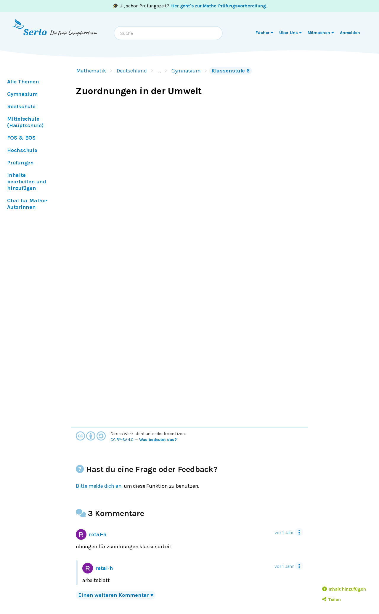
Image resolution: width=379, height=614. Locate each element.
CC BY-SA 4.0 (122, 439)
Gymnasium (186, 70)
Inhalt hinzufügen (344, 589)
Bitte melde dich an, (99, 486)
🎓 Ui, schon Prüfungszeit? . (190, 6)
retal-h (91, 534)
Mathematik (91, 70)
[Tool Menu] (299, 532)
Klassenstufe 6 (230, 70)
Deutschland (132, 70)
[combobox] (168, 33)
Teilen (331, 599)
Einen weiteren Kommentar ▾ (115, 595)
